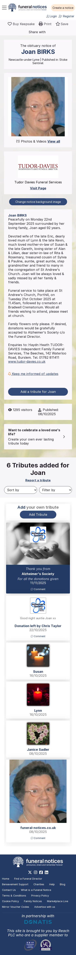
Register (66, 16)
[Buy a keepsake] (21, 24)
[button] (63, 7)
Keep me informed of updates (33, 374)
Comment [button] (38, 589)
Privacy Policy (40, 895)
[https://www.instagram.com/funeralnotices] (35, 872)
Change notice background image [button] (38, 201)
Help (52, 884)
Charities (38, 884)
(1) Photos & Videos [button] (38, 141)
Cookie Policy (10, 901)
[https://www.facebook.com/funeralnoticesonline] (41, 872)
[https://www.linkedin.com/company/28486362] (46, 872)
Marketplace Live (57, 901)
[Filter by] (55, 490)
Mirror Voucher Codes (15, 906)
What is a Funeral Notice (36, 889)
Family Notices (33, 901)
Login (51, 16)
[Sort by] (20, 490)
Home (5, 878)
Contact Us (9, 889)
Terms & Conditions (14, 895)
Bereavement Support (15, 884)
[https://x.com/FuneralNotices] (30, 872)
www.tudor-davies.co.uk (26, 361)
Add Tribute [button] (38, 514)
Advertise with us (44, 906)
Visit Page (38, 188)
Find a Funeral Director (28, 878)
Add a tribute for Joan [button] (38, 392)
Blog (62, 884)
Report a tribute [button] (38, 480)
